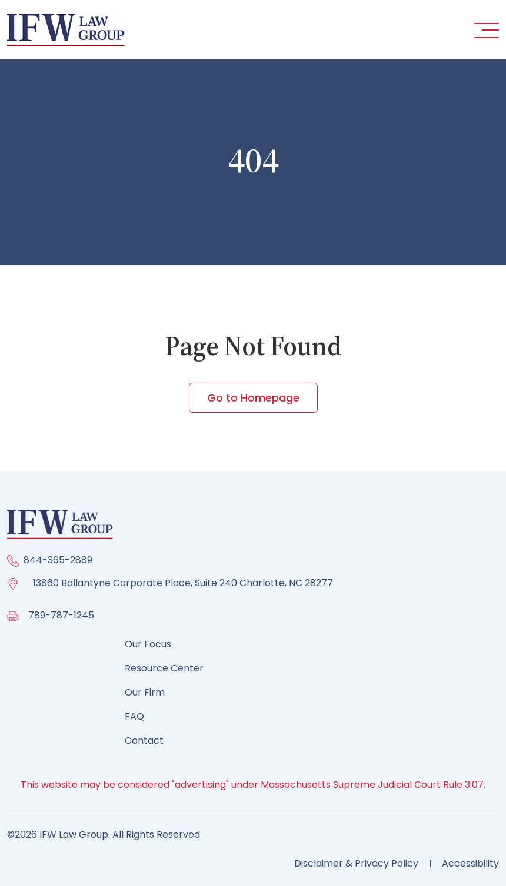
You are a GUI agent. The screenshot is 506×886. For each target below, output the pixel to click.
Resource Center (164, 668)
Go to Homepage (253, 397)
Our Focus (148, 644)
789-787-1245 (61, 615)
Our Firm (145, 692)
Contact (144, 740)
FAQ (134, 716)
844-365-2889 (58, 560)
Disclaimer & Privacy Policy (356, 863)
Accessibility (470, 863)
